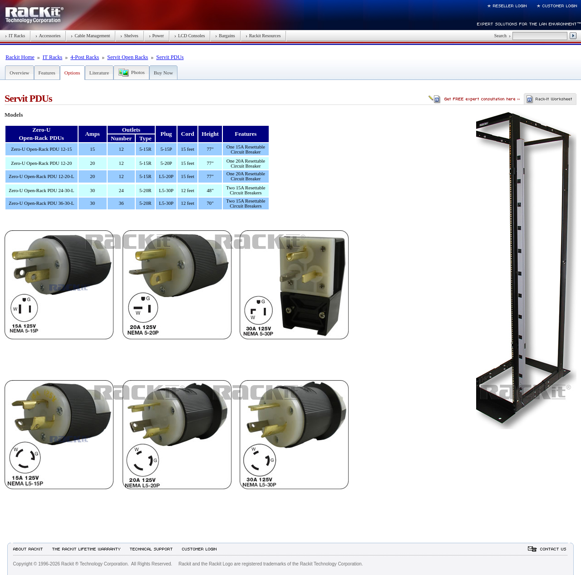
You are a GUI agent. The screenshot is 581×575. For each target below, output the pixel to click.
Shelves (129, 35)
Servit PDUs (169, 57)
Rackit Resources (263, 35)
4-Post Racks (84, 57)
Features (47, 72)
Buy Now (163, 72)
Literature (99, 72)
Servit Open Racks (127, 57)
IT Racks (15, 35)
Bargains (225, 35)
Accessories (47, 35)
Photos (138, 72)
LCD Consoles (189, 35)
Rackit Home (19, 57)
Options (72, 72)
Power (156, 35)
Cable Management (90, 35)
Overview (19, 72)
